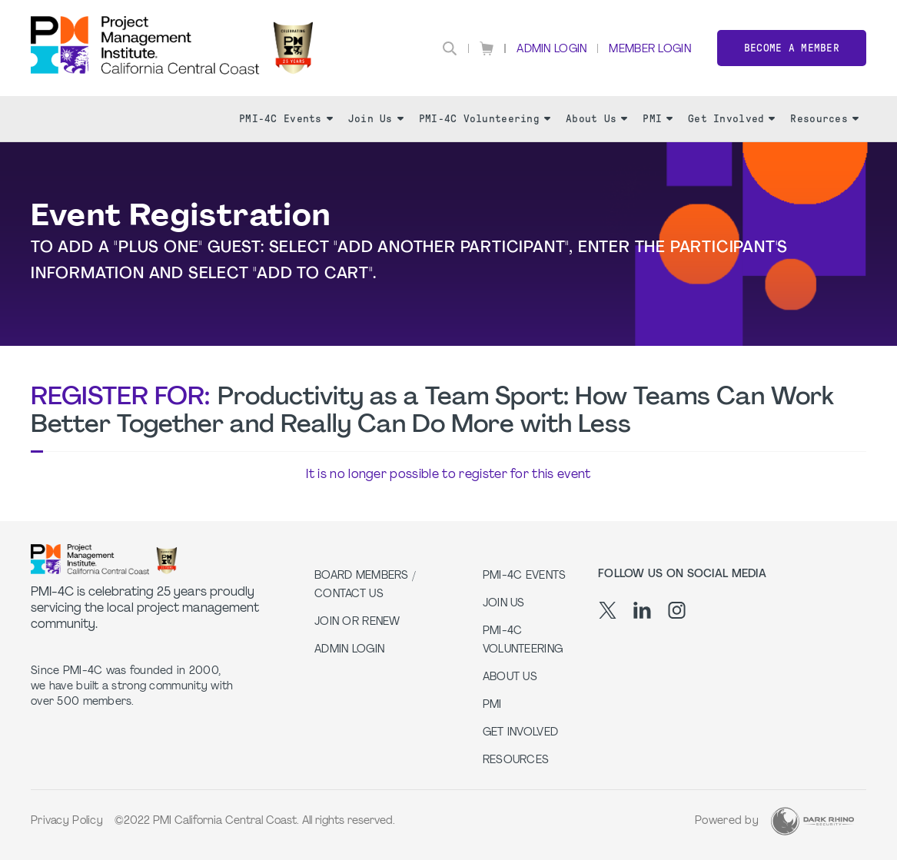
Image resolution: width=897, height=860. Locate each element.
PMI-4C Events (286, 119)
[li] (642, 610)
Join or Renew (357, 622)
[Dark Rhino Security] (812, 821)
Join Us (376, 119)
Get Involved (731, 119)
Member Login (649, 49)
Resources (824, 119)
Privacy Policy (67, 821)
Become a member (791, 48)
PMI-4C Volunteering (484, 119)
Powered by (727, 821)
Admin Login (551, 49)
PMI (658, 119)
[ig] (676, 610)
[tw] (607, 610)
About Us (596, 119)
